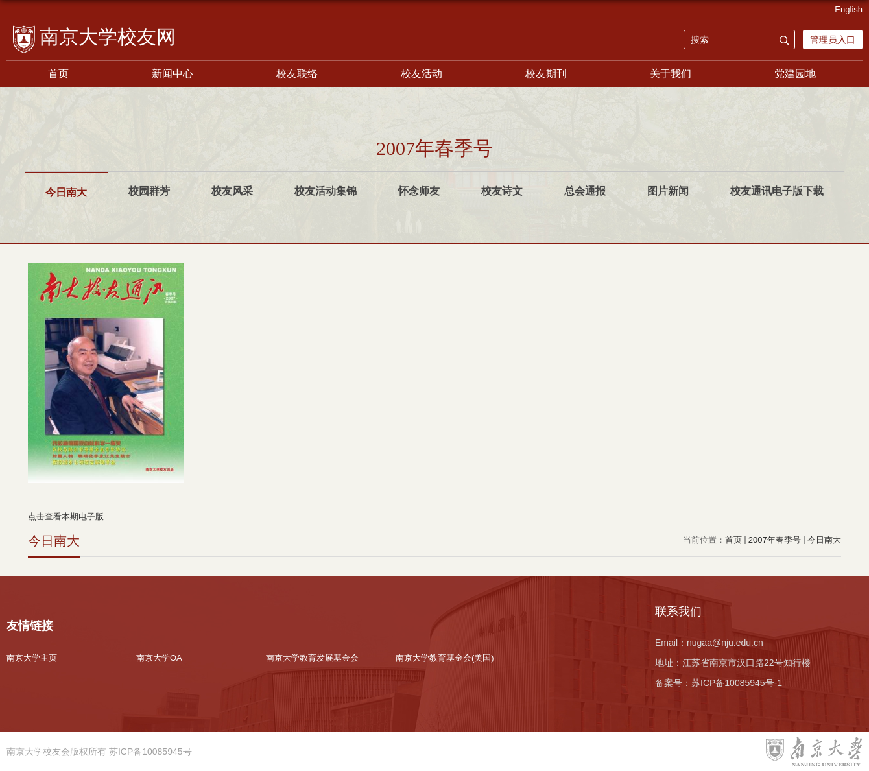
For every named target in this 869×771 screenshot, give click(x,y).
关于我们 (670, 73)
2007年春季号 (774, 540)
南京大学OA (159, 658)
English (849, 9)
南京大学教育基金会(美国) (445, 658)
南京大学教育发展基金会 (312, 658)
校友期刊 (546, 73)
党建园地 (795, 73)
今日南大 (824, 540)
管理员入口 (832, 39)
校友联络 (297, 73)
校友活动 (421, 73)
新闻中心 (172, 73)
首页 (58, 73)
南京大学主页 (31, 658)
